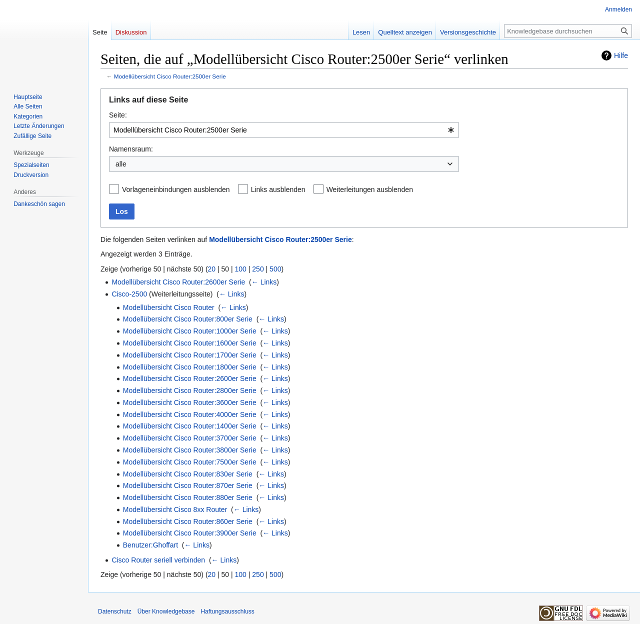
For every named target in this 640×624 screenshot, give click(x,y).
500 (275, 269)
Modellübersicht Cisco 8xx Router (175, 510)
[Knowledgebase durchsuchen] (568, 31)
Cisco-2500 (129, 294)
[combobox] (284, 130)
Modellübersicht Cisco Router (168, 308)
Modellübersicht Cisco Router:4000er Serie (189, 414)
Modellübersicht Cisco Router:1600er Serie (189, 343)
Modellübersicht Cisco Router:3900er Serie (189, 533)
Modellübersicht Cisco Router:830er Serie (187, 474)
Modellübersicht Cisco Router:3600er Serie (189, 402)
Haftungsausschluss (227, 611)
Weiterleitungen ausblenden (369, 190)
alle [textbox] (121, 164)
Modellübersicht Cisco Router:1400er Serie (189, 426)
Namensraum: (131, 149)
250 (258, 269)
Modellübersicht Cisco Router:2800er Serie (189, 390)
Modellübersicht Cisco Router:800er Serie (187, 319)
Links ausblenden (278, 190)
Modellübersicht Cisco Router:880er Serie (187, 498)
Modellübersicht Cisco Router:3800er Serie (189, 450)
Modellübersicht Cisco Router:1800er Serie (189, 367)
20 (212, 269)
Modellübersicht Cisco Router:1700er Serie (189, 355)
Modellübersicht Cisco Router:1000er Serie (189, 331)
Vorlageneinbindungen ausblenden (176, 190)
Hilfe (621, 56)
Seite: (118, 115)
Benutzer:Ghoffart (150, 545)
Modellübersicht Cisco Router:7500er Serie (189, 462)
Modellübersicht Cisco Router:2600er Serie (178, 282)
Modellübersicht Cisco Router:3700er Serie (189, 438)
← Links (264, 282)
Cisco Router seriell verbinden (158, 560)
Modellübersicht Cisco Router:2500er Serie (170, 76)
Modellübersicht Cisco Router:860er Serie (187, 522)
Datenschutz (115, 611)
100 (240, 269)
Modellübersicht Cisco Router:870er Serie (187, 486)
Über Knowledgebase (166, 611)
